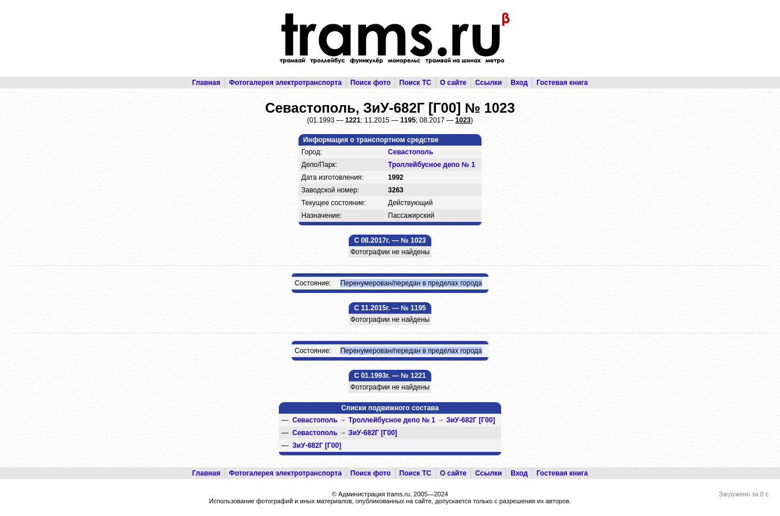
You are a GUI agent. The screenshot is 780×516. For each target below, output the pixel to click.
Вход (519, 83)
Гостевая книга (562, 83)
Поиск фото (370, 83)
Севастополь (410, 152)
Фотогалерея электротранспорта (285, 83)
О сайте (453, 83)
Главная (206, 83)
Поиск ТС (415, 83)
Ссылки (488, 83)
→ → (393, 420)
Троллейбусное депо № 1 (431, 165)
